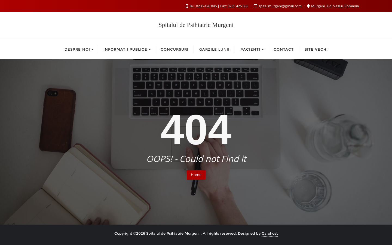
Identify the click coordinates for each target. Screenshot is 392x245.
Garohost (270, 233)
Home (196, 174)
